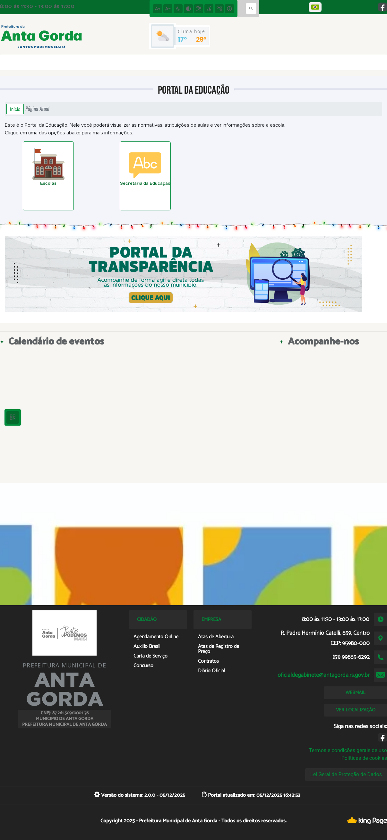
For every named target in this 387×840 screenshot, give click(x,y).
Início (15, 109)
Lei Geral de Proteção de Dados (346, 774)
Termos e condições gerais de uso (348, 750)
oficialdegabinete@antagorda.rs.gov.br (324, 675)
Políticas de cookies (364, 758)
